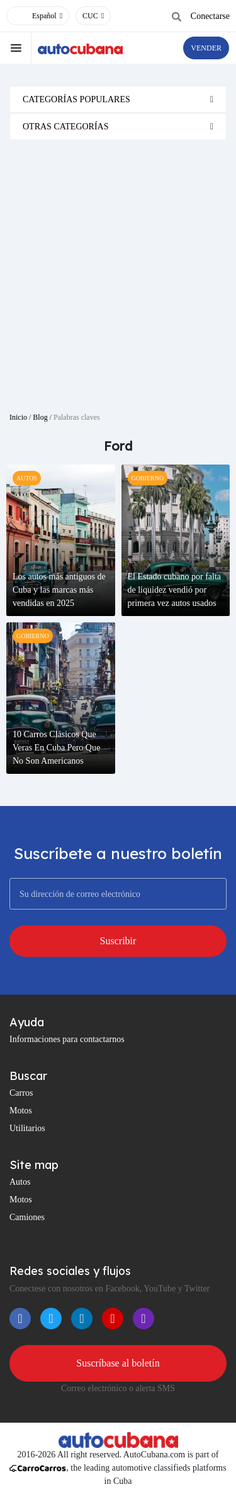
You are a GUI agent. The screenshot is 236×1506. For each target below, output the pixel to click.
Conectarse (210, 16)
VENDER (206, 48)
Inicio (18, 417)
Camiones (27, 1217)
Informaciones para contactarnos (67, 1039)
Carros (21, 1093)
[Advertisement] (118, 271)
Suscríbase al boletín (117, 1363)
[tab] (118, 99)
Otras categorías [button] (66, 126)
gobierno (148, 478)
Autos (19, 1182)
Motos (20, 1110)
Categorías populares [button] (76, 99)
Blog (40, 417)
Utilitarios (27, 1128)
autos (26, 478)
